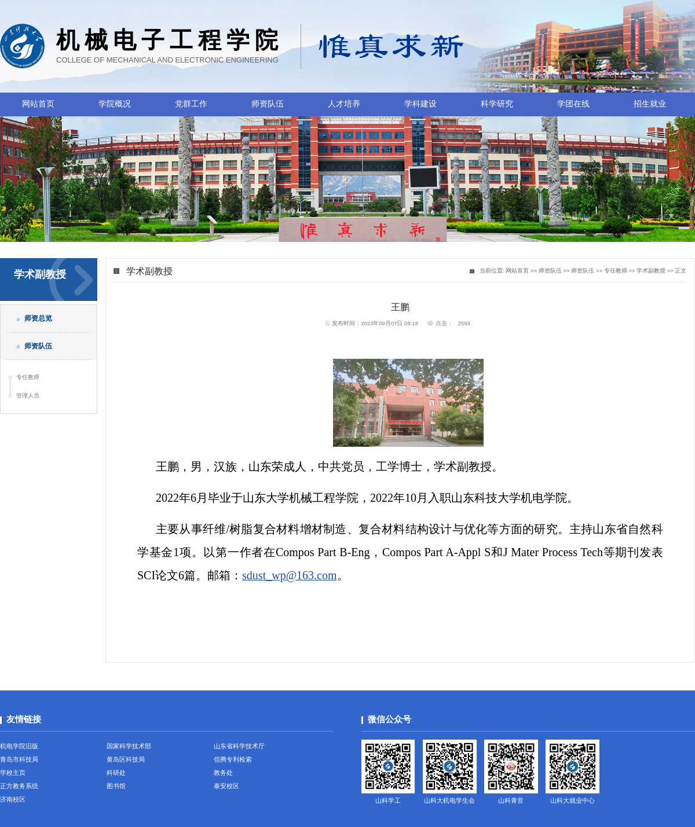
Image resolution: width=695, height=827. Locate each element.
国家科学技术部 (129, 746)
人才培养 (344, 104)
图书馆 (116, 785)
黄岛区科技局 (126, 759)
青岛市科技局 (19, 759)
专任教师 (27, 377)
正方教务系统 (19, 785)
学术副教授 (651, 270)
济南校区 (12, 799)
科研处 (116, 772)
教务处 (223, 772)
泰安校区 (226, 785)
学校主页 (12, 772)
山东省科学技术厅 (239, 746)
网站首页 (38, 104)
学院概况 (114, 104)
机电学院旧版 (19, 746)
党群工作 (191, 104)
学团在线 (573, 104)
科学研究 (497, 104)
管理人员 (27, 395)
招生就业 (650, 104)
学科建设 (420, 104)
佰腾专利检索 (233, 759)
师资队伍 (267, 104)
